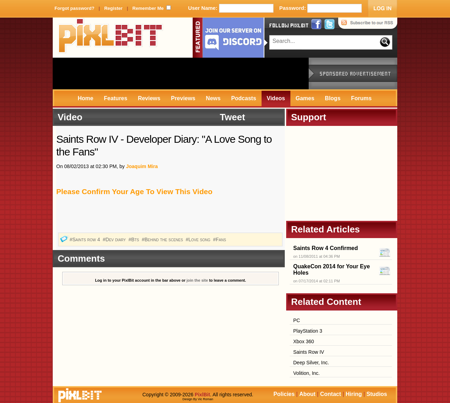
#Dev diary (115, 239)
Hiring (354, 394)
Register (113, 8)
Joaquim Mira (142, 166)
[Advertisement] (181, 73)
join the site (197, 280)
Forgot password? (74, 8)
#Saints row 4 (85, 239)
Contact (330, 394)
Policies (284, 394)
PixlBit (110, 38)
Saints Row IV (308, 352)
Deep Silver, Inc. (311, 362)
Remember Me (148, 8)
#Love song (199, 239)
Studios (376, 394)
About (307, 394)
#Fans (220, 239)
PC (296, 320)
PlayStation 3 (307, 331)
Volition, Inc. (306, 373)
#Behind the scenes (163, 239)
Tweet (232, 117)
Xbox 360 (303, 341)
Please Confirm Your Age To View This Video (134, 191)
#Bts (135, 239)
